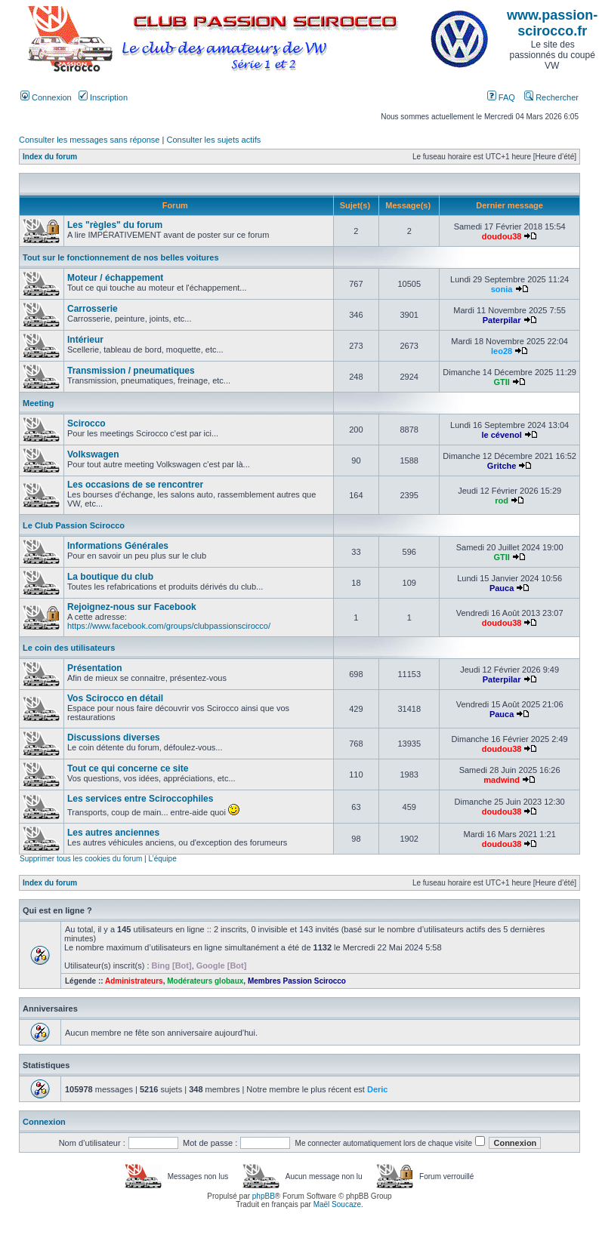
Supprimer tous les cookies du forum (81, 859)
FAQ (501, 97)
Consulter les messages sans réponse (89, 139)
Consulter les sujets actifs (213, 139)
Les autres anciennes (113, 832)
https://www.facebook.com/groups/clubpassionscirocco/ (168, 625)
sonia (502, 289)
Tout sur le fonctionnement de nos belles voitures (121, 257)
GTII (501, 381)
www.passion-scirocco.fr (552, 23)
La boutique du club (110, 576)
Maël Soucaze (337, 1204)
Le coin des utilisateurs (69, 647)
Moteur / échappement (115, 278)
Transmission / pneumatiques (131, 370)
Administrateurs (134, 981)
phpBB (263, 1196)
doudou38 (502, 236)
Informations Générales (117, 545)
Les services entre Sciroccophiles (140, 798)
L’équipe (162, 859)
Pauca (501, 588)
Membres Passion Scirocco (297, 981)
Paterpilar (502, 320)
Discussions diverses (113, 737)
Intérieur (85, 339)
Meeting (38, 403)
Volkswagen (93, 454)
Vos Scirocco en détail (115, 698)
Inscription (103, 97)
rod (501, 500)
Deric (377, 1089)
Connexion (46, 97)
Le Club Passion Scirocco (74, 525)
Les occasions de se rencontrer (135, 484)
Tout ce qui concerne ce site (128, 768)
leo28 (501, 351)
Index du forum (50, 156)
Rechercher (551, 97)
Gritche (502, 465)
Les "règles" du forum (114, 225)
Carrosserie (92, 308)
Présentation (94, 668)
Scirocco (86, 423)
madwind (501, 779)
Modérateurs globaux (205, 981)
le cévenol (502, 434)
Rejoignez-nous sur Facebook (131, 607)
